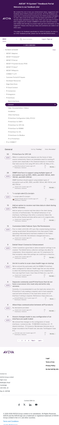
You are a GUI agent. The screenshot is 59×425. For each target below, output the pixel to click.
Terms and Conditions (11, 421)
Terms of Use (50, 362)
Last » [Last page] (40, 340)
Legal (47, 358)
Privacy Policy (50, 365)
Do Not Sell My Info (52, 369)
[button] (16, 39)
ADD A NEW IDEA (29, 45)
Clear (54, 50)
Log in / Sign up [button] (47, 39)
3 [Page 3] (25, 340)
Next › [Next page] (34, 340)
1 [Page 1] (18, 340)
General (24, 167)
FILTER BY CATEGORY (10, 50)
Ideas (4, 39)
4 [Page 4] (28, 340)
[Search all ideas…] (31, 39)
